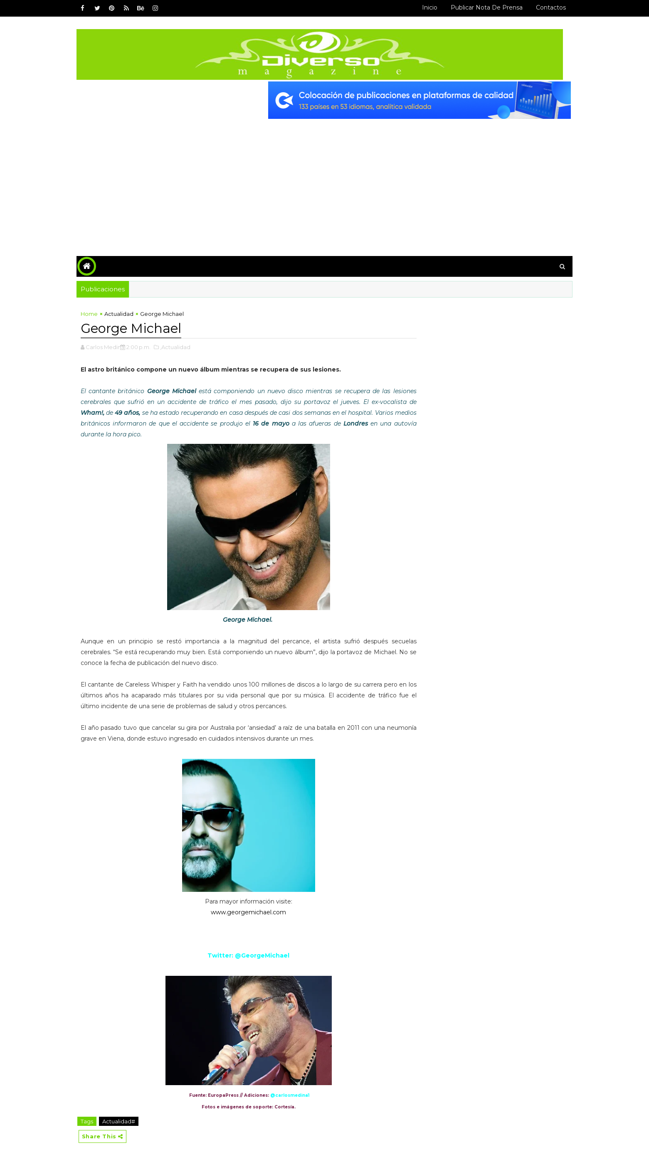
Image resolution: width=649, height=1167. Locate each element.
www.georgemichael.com (246, 911)
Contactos (546, 7)
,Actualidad (180, 346)
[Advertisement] (324, 180)
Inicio (425, 7)
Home (94, 313)
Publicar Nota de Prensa (482, 7)
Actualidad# (123, 1120)
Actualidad (123, 313)
